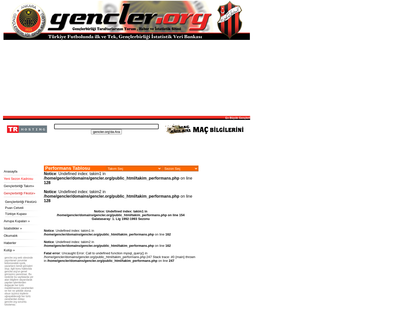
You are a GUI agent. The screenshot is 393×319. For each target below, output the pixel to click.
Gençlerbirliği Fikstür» (19, 193)
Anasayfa (10, 171)
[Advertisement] (126, 77)
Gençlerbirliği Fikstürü (21, 202)
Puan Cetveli (14, 208)
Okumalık (11, 235)
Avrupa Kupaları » (17, 221)
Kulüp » (9, 250)
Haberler (10, 243)
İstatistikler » (13, 228)
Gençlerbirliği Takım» (19, 186)
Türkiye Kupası (16, 214)
